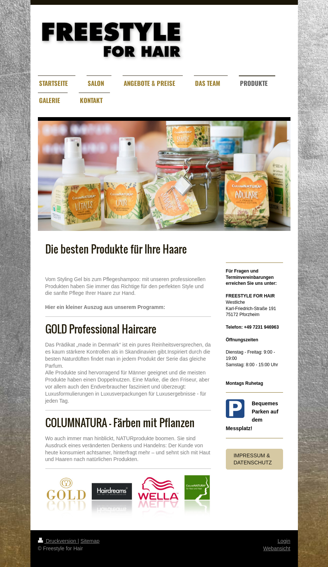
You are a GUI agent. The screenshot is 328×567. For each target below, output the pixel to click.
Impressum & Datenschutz (253, 458)
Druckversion (58, 541)
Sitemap (90, 541)
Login (283, 541)
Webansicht (276, 548)
